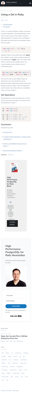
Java (10, 359)
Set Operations (7, 24)
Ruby (3, 20)
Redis (3, 373)
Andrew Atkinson (11, 2)
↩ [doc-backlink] (12, 132)
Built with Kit (16, 316)
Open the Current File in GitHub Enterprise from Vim (14, 337)
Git (14, 341)
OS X (9, 363)
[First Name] (16, 296)
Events (15, 356)
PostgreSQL (20, 366)
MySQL (3, 363)
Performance (5, 366)
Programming (13, 370)
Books (7, 353)
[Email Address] (16, 301)
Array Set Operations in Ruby (12, 151)
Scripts (3, 341)
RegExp (8, 373)
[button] (16, 276)
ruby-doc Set (7, 132)
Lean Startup (23, 359)
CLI (12, 353)
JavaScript (15, 359)
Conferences (18, 353)
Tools (26, 376)
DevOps (4, 356)
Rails (25, 370)
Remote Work (16, 373)
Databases (26, 353)
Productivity (20, 341)
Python (20, 370)
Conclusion (6, 27)
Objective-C (15, 363)
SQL (12, 376)
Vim (8, 341)
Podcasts (12, 366)
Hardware (4, 359)
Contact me (10, 154)
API (3, 353)
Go (24, 356)
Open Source (24, 363)
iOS (7, 380)
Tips (7, 20)
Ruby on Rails (5, 376)
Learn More (12, 223)
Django (9, 356)
